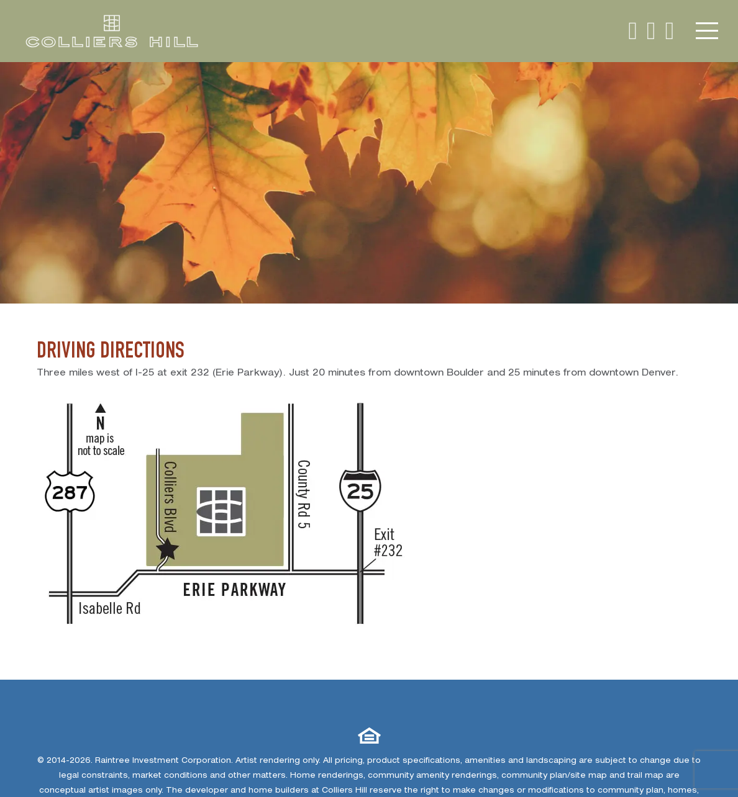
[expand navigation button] (707, 31)
